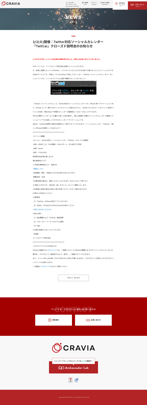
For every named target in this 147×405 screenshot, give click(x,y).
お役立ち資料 (105, 3)
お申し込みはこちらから (42, 210)
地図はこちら (38, 169)
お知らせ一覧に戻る (73, 278)
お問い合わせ (137, 5)
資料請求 (120, 4)
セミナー (94, 3)
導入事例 (85, 3)
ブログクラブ (51, 250)
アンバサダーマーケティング (72, 4)
